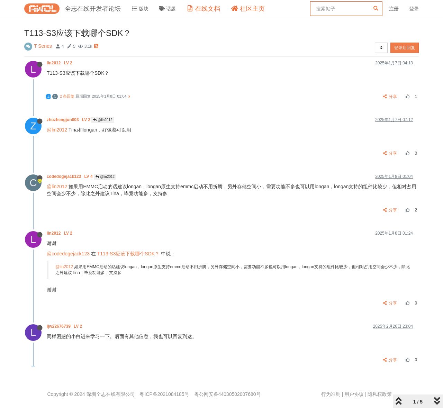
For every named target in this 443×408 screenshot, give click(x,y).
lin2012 (60, 63)
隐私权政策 (380, 394)
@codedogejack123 (68, 253)
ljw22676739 (65, 326)
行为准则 (331, 394)
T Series (43, 46)
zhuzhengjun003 (69, 119)
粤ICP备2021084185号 (164, 394)
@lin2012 (102, 120)
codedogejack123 (70, 176)
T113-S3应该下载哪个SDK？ (128, 253)
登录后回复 (404, 47)
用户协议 (354, 394)
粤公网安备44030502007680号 (227, 394)
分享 (390, 96)
